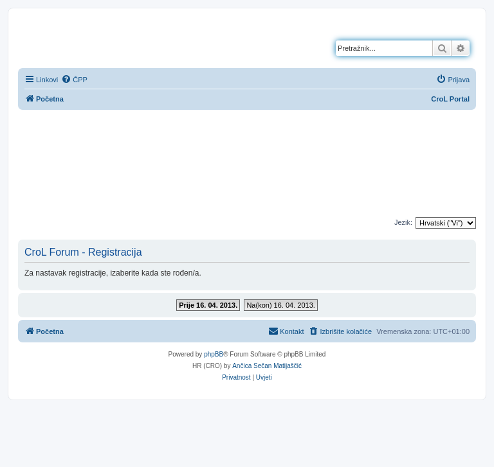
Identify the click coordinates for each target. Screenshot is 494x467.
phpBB (213, 354)
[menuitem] (74, 79)
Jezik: (403, 222)
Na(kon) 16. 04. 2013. (280, 305)
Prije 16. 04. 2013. (208, 305)
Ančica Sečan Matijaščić (267, 365)
